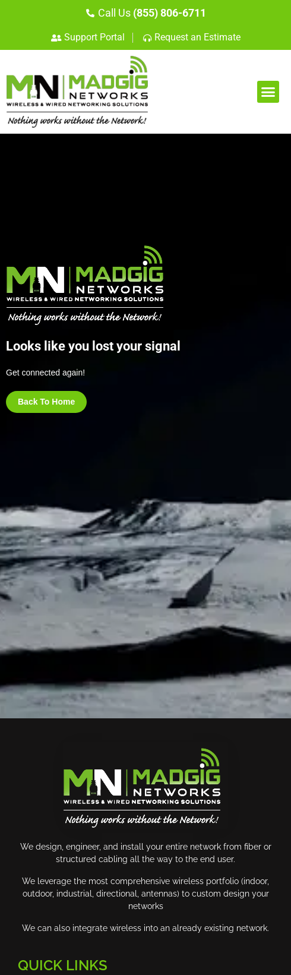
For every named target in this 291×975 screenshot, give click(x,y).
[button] (268, 92)
